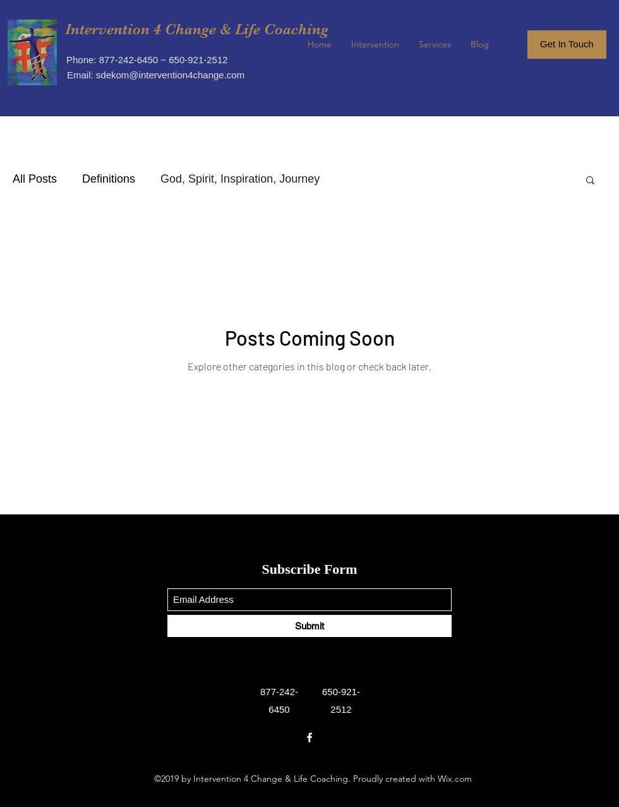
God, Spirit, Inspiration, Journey (240, 179)
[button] (590, 181)
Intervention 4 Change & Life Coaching (196, 29)
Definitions (108, 179)
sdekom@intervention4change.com (170, 75)
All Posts (35, 179)
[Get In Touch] (566, 44)
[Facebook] (309, 737)
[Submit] (309, 626)
